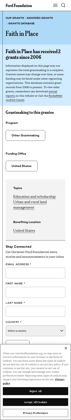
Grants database (21, 23)
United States (21, 166)
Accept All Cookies (35, 402)
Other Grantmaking (25, 135)
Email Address (18, 264)
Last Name (15, 302)
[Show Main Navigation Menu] (55, 5)
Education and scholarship (34, 196)
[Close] (66, 348)
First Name (15, 283)
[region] (35, 382)
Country (14, 322)
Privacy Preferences (35, 413)
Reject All (35, 391)
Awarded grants (40, 18)
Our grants (15, 18)
